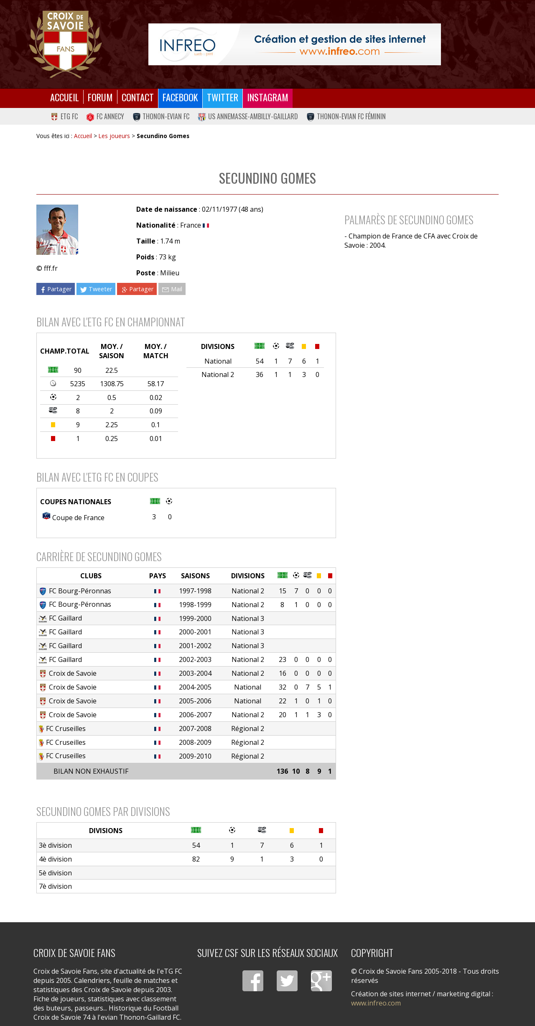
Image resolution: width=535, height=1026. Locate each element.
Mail (172, 289)
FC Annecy (105, 116)
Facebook (180, 97)
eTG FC (64, 116)
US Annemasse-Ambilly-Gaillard (248, 116)
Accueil (64, 97)
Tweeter (96, 289)
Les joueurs (114, 136)
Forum (100, 97)
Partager (55, 289)
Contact (138, 97)
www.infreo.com (376, 1003)
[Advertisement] (417, 328)
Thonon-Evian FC (161, 116)
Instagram (267, 97)
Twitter (222, 97)
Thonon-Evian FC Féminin (346, 116)
